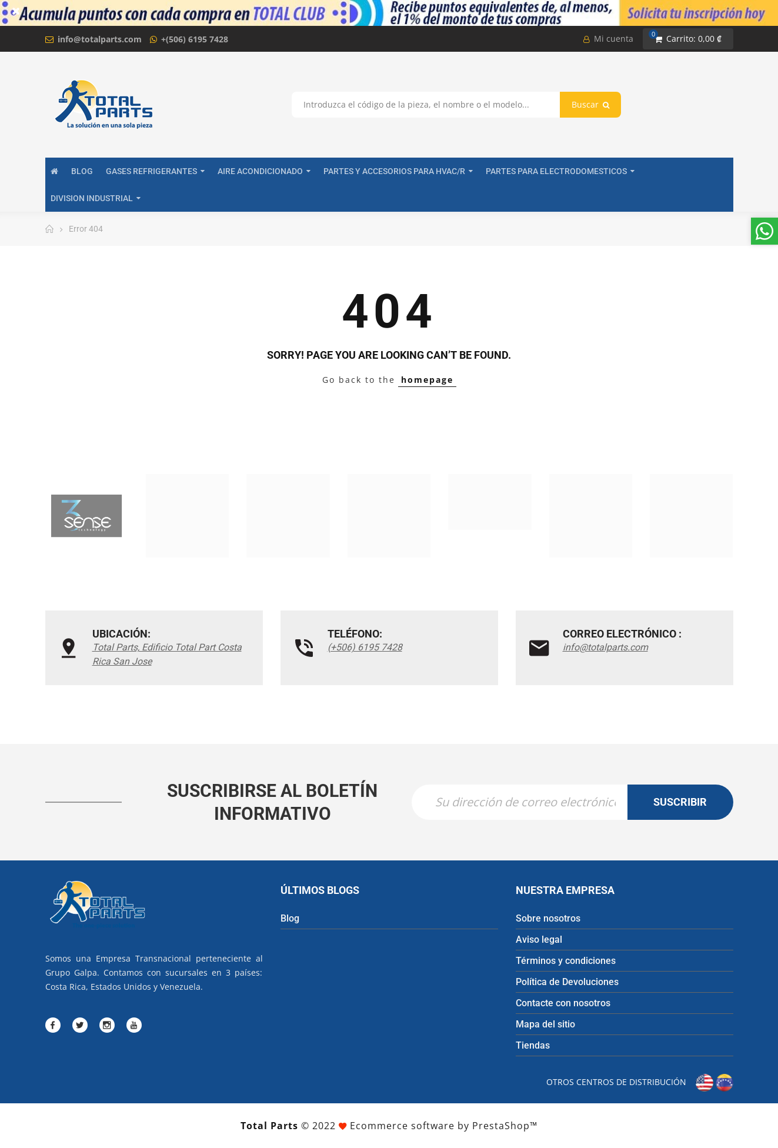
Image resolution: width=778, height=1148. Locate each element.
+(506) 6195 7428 (194, 39)
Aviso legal (539, 939)
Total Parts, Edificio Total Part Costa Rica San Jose (167, 654)
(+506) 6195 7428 (365, 647)
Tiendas (533, 1045)
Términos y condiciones (566, 960)
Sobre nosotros (548, 918)
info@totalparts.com (100, 39)
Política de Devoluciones (567, 981)
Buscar (590, 104)
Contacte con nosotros (563, 1003)
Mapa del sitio (545, 1024)
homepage (427, 379)
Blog (290, 918)
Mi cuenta (608, 38)
